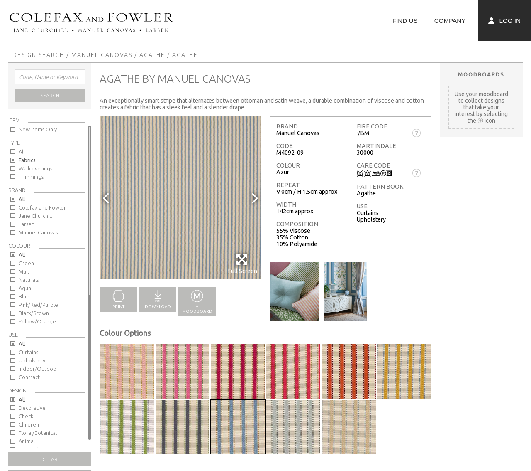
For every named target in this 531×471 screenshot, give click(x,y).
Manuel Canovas (101, 55)
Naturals (29, 280)
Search (50, 95)
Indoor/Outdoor (38, 369)
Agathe (152, 55)
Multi (25, 271)
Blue (24, 296)
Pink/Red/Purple (38, 305)
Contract (29, 377)
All (21, 152)
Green (26, 263)
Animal (27, 441)
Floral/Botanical (38, 433)
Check (26, 416)
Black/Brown (34, 313)
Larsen (26, 224)
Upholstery (32, 360)
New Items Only (38, 129)
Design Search (38, 55)
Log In (504, 20)
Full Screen (242, 263)
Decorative (32, 408)
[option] (180, 197)
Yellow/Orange (37, 321)
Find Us (405, 20)
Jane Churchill (35, 216)
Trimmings (31, 177)
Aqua (25, 288)
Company (450, 20)
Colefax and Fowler (42, 207)
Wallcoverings (35, 168)
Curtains (28, 352)
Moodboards (481, 74)
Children (29, 424)
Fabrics (27, 160)
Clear (50, 459)
